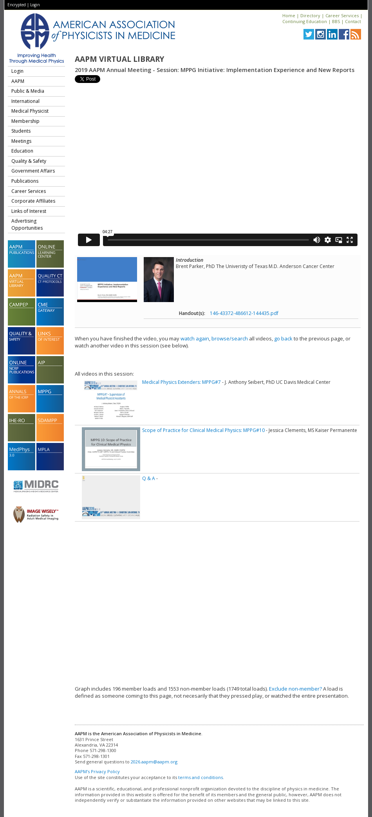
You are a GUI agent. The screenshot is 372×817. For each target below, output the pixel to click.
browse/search (229, 338)
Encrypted (16, 4)
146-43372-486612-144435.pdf (244, 313)
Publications (24, 181)
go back (283, 338)
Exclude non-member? (295, 688)
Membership (25, 121)
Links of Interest (28, 211)
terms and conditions (200, 777)
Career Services (342, 15)
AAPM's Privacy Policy (97, 771)
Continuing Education (304, 21)
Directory (310, 15)
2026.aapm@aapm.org (154, 762)
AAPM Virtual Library (119, 59)
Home (288, 15)
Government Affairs (33, 170)
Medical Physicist (30, 111)
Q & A (148, 478)
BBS (336, 21)
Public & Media (27, 91)
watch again (195, 338)
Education (22, 151)
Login (35, 4)
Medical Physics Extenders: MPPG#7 (181, 382)
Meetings (21, 141)
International (25, 101)
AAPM (17, 81)
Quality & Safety (28, 161)
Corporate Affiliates (33, 201)
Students (21, 131)
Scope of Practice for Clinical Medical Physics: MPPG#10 (203, 430)
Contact (353, 21)
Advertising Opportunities (27, 224)
